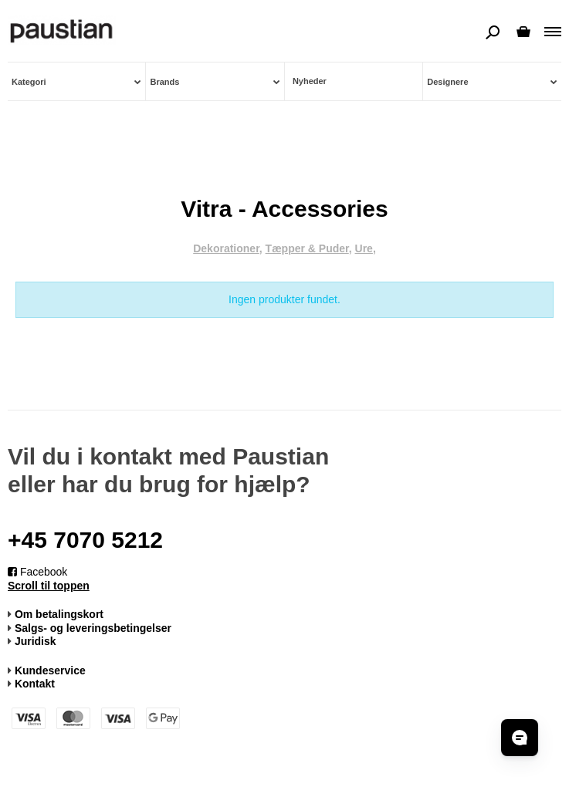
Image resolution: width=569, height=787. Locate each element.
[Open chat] (519, 737)
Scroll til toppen (49, 585)
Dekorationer (226, 248)
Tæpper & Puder (307, 248)
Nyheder (310, 81)
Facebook (37, 572)
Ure (364, 248)
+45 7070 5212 (85, 539)
